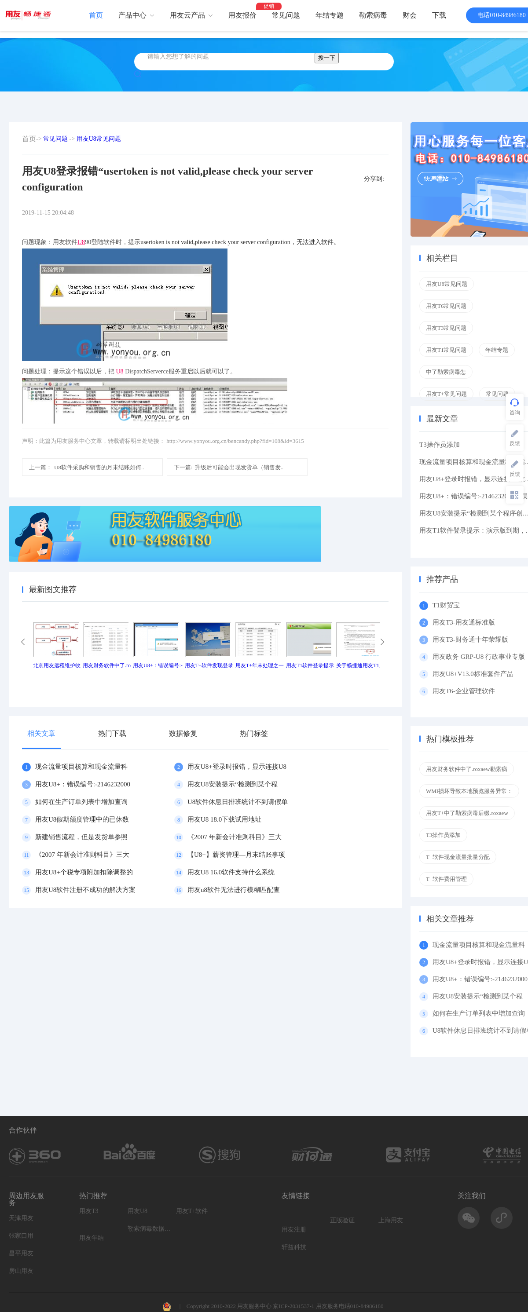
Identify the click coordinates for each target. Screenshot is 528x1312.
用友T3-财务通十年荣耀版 (472, 639)
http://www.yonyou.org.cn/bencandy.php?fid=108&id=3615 (235, 441)
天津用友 (21, 1218)
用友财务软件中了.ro (107, 665)
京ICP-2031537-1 (293, 1306)
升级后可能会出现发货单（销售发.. (228, 467)
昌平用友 (21, 1253)
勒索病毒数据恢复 (150, 1228)
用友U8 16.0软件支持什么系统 (231, 872)
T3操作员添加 (439, 444)
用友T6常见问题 (446, 306)
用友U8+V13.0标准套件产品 (473, 673)
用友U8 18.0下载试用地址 (224, 819)
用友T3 (89, 1211)
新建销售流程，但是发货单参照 (81, 837)
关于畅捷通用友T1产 (360, 665)
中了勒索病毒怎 (446, 372)
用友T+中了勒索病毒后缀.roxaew (467, 813)
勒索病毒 (373, 15)
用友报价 (242, 15)
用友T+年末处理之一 (259, 665)
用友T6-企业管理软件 (464, 690)
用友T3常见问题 (446, 328)
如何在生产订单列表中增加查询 (81, 801)
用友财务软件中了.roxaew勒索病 (466, 769)
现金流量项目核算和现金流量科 (81, 766)
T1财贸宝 (446, 605)
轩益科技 (294, 1247)
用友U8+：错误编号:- (158, 665)
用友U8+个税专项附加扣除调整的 (84, 872)
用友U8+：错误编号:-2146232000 (82, 784)
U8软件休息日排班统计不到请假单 (237, 801)
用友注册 (294, 1229)
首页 (96, 15)
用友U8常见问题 (99, 138)
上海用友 (390, 1220)
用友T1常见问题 (446, 350)
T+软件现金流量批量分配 (458, 857)
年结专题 (329, 15)
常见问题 (286, 15)
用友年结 (91, 1238)
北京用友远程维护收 (57, 665)
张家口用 (21, 1235)
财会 (410, 15)
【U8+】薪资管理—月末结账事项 (236, 854)
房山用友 (21, 1271)
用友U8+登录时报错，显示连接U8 (236, 766)
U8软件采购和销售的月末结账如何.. (86, 467)
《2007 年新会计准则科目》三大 (234, 837)
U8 (81, 242)
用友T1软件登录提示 (310, 665)
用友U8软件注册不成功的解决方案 (85, 889)
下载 (439, 15)
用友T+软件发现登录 (209, 665)
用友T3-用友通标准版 (464, 622)
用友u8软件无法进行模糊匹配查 (233, 889)
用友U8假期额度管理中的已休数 (82, 819)
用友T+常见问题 (446, 394)
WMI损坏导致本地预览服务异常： (469, 791)
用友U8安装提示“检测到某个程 (232, 784)
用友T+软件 (192, 1211)
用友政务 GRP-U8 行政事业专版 (479, 656)
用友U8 (137, 1211)
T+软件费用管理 (446, 879)
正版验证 (342, 1220)
